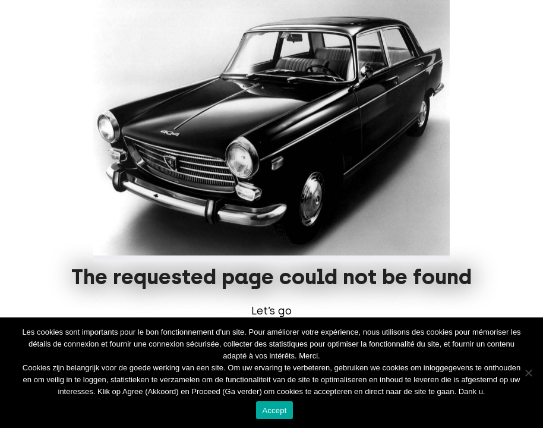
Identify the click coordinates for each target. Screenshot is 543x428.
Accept (274, 410)
